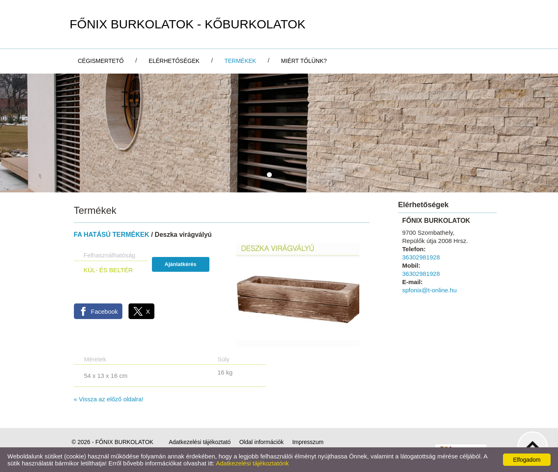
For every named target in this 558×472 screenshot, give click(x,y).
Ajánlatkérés (180, 264)
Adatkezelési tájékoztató (200, 442)
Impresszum (308, 442)
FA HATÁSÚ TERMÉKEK (111, 234)
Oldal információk (261, 442)
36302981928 (421, 257)
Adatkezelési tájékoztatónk (252, 463)
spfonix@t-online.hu (429, 290)
